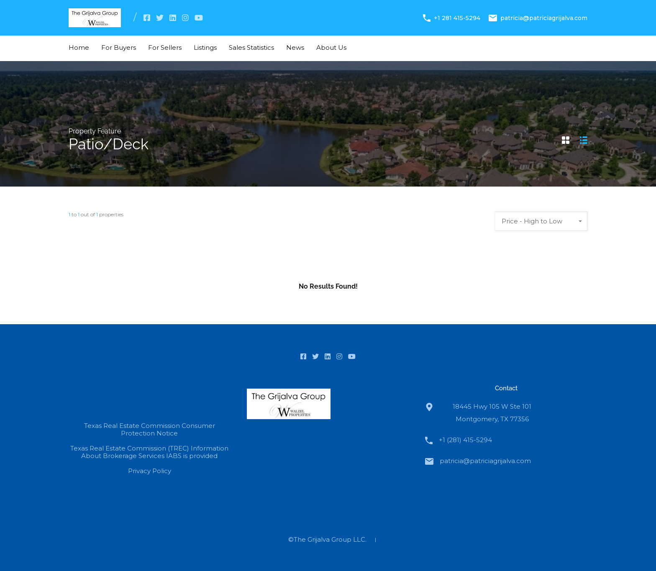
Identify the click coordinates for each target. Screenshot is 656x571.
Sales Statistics (251, 47)
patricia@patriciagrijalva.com (543, 17)
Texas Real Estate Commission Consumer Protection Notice (149, 429)
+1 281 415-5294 (457, 17)
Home (79, 47)
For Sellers (165, 47)
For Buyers (118, 47)
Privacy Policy (149, 471)
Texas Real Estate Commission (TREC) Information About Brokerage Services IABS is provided (149, 452)
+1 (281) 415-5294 (465, 440)
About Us (331, 47)
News (295, 47)
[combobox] (541, 221)
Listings (205, 47)
